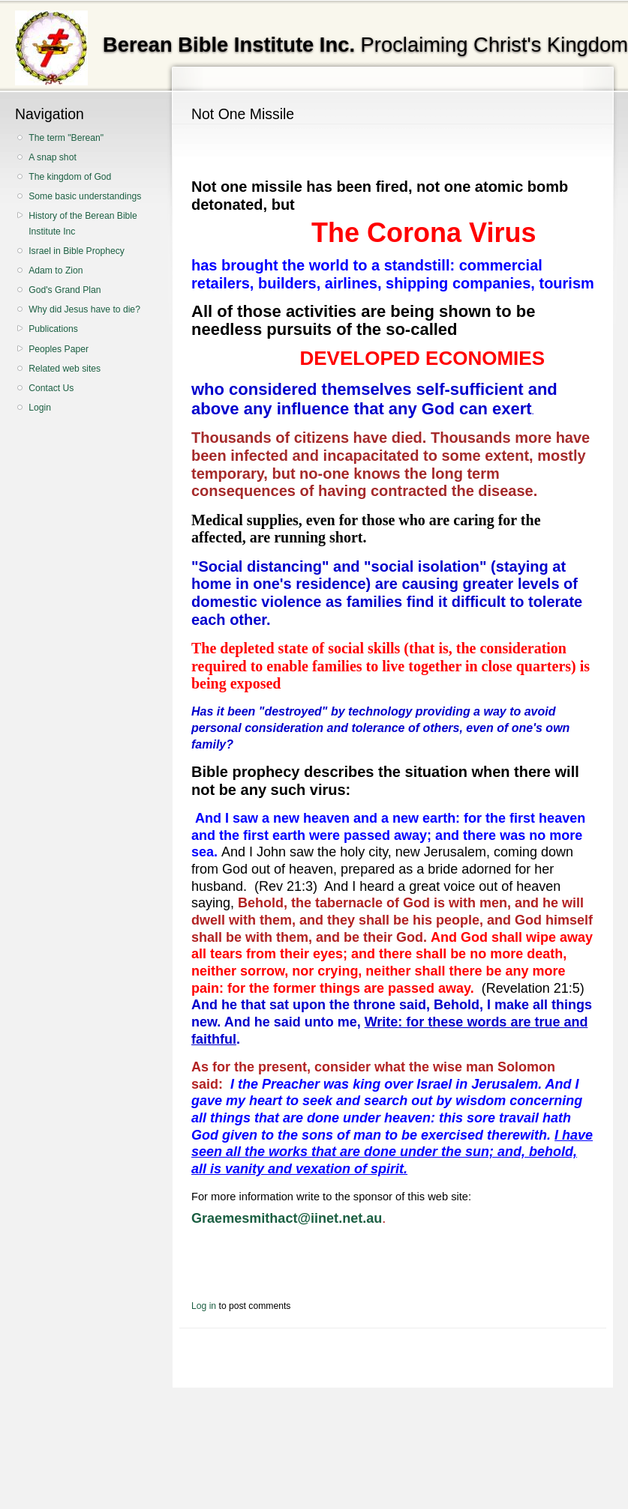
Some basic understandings (85, 196)
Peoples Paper (59, 349)
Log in (203, 1306)
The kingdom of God (70, 177)
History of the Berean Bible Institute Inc (83, 224)
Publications (53, 329)
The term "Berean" (66, 138)
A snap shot (53, 157)
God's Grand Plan (65, 290)
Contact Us (51, 388)
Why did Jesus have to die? (84, 309)
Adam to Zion (56, 270)
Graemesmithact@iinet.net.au (286, 1218)
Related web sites (65, 368)
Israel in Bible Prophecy (77, 251)
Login (40, 407)
